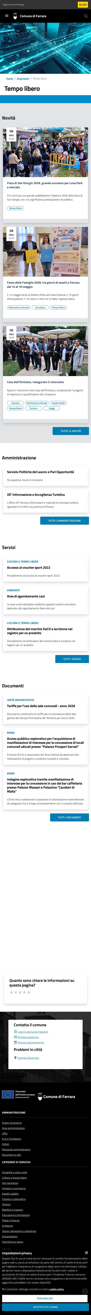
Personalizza (45, 1298)
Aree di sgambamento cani (26, 596)
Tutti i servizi (72, 659)
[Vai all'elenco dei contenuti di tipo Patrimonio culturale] (19, 307)
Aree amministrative (13, 1128)
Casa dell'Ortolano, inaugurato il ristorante (35, 382)
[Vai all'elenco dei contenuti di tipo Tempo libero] (15, 208)
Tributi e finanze (10, 1220)
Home (9, 78)
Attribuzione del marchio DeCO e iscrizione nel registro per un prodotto (39, 630)
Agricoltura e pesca (12, 1242)
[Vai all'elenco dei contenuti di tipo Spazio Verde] (58, 403)
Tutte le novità (71, 431)
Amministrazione (13, 1113)
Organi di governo (12, 1123)
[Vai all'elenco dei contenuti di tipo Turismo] (33, 408)
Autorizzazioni (9, 1236)
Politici (5, 1144)
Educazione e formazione (16, 1215)
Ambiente (7, 1226)
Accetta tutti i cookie (45, 1307)
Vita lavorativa (10, 1183)
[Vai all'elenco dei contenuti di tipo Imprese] (15, 403)
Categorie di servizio (16, 1162)
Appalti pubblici (10, 1194)
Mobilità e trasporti (12, 1210)
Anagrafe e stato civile (14, 1172)
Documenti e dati (11, 1155)
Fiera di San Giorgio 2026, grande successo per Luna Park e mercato (44, 185)
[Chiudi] (86, 1252)
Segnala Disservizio (26, 1058)
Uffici (5, 1133)
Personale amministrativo (16, 1149)
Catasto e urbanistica (13, 1199)
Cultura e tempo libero (14, 1178)
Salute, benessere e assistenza (19, 1231)
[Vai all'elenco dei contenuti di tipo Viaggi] (51, 408)
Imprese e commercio (14, 1188)
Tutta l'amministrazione (64, 521)
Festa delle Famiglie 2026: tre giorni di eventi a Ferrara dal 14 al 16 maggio (43, 285)
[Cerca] (86, 16)
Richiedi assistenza (26, 1037)
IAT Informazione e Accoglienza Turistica (36, 494)
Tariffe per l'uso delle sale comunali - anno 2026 (41, 705)
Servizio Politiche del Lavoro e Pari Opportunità (40, 471)
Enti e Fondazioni (11, 1139)
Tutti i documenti (69, 817)
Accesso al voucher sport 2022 (28, 567)
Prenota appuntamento (29, 1042)
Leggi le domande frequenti (31, 1032)
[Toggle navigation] (7, 16)
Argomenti (23, 78)
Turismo (6, 1204)
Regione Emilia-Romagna (13, 4)
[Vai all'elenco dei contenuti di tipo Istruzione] (40, 307)
